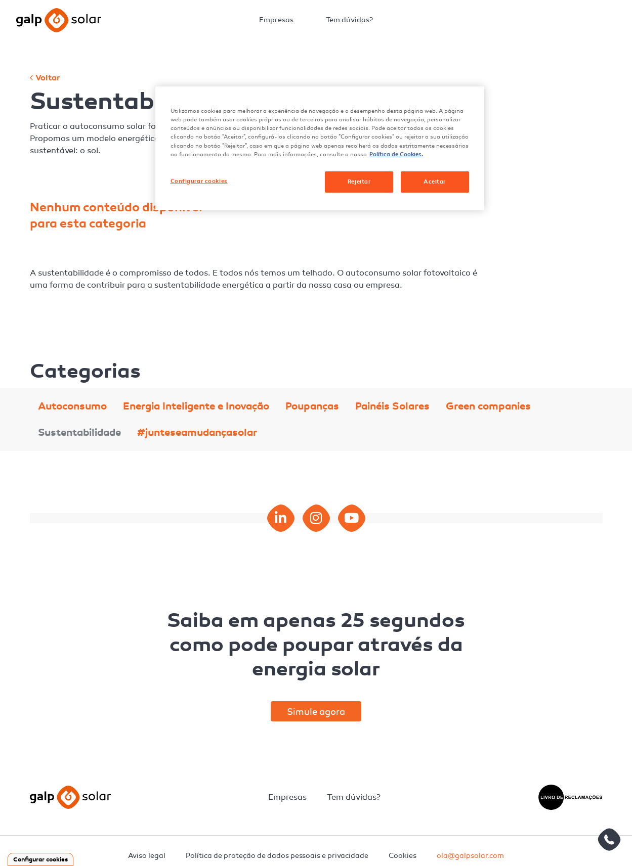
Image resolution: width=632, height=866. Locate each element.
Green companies (488, 406)
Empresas (276, 20)
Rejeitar (359, 181)
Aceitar (435, 181)
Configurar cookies (40, 859)
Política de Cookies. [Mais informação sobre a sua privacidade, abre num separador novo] (396, 154)
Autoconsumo (72, 406)
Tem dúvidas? (349, 20)
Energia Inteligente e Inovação (196, 406)
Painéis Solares (392, 406)
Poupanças (312, 406)
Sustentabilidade (79, 432)
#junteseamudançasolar (197, 432)
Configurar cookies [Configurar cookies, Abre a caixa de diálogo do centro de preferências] (199, 181)
